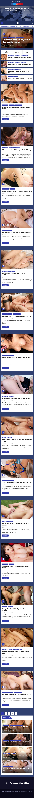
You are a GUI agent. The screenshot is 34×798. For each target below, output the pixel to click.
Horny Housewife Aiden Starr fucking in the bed (16, 694)
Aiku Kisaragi (11, 62)
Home (16, 795)
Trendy (27, 52)
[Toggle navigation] (17, 23)
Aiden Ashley (5, 649)
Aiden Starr (5, 692)
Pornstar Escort (11, 37)
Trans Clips (11, 480)
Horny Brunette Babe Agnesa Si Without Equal (16, 232)
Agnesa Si (10, 76)
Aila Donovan (11, 55)
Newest (6, 52)
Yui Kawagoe (23, 62)
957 (12, 713)
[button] (32, 23)
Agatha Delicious (6, 271)
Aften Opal (5, 606)
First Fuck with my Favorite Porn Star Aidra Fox (16, 316)
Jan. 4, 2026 (5, 193)
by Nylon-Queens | (18, 792)
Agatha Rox (5, 480)
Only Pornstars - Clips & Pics (17, 783)
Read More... (5, 119)
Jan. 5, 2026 (5, 110)
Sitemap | (23, 792)
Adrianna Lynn (5, 355)
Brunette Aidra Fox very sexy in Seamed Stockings (17, 41)
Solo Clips (16, 76)
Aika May (4, 437)
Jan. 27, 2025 (6, 45)
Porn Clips (17, 55)
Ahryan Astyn (5, 396)
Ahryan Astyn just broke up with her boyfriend (16, 398)
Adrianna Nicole (12, 69)
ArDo (12, 45)
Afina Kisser (5, 521)
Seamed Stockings (20, 37)
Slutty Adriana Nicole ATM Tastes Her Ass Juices (17, 191)
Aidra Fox (5, 37)
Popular (17, 52)
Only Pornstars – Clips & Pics (17, 8)
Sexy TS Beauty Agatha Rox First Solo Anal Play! (17, 482)
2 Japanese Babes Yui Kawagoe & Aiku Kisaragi (16, 150)
